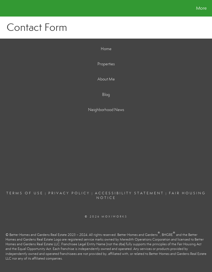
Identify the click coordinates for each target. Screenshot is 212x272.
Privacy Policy (69, 193)
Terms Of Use (24, 193)
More (201, 8)
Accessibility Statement (129, 193)
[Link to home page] (5, 8)
